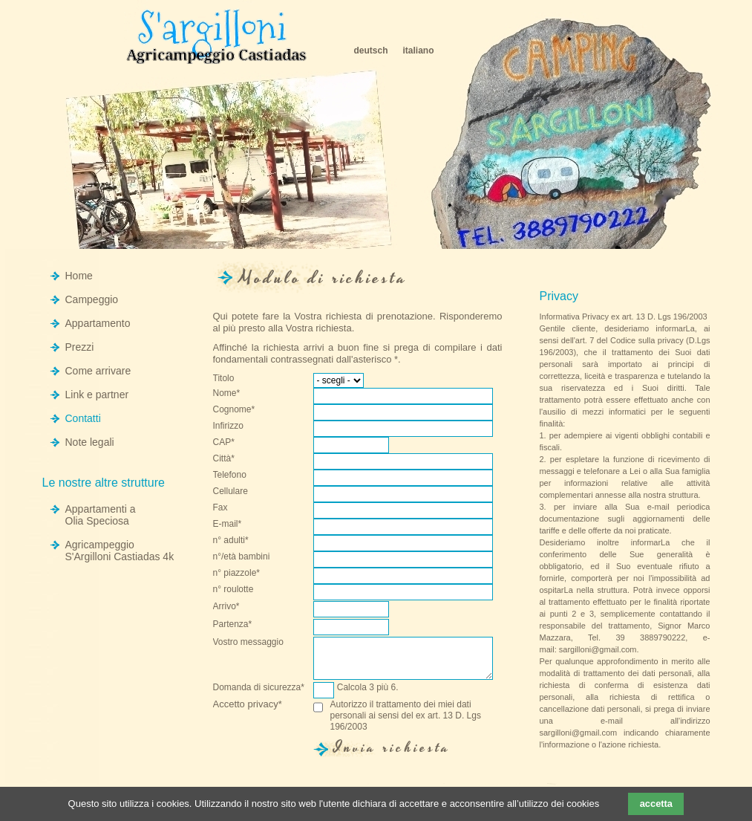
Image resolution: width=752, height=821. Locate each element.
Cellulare (230, 491)
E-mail (235, 526)
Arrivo (235, 608)
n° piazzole (237, 575)
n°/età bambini (241, 556)
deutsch (371, 50)
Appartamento (98, 323)
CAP (235, 444)
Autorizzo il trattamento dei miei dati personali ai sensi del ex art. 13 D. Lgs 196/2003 (405, 715)
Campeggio (92, 299)
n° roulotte (233, 589)
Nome (235, 395)
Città (235, 460)
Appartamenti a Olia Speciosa (100, 515)
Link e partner (97, 394)
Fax (220, 507)
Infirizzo (228, 426)
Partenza (235, 626)
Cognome (235, 411)
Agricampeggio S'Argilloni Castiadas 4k (119, 550)
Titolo (224, 378)
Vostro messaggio (248, 642)
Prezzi (79, 347)
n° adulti (235, 542)
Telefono (229, 475)
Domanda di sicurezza (258, 689)
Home (79, 276)
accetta (656, 803)
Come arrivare (98, 371)
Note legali (89, 442)
